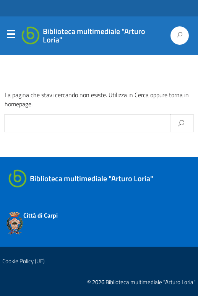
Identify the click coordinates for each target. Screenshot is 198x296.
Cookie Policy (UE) (23, 261)
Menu (10, 36)
